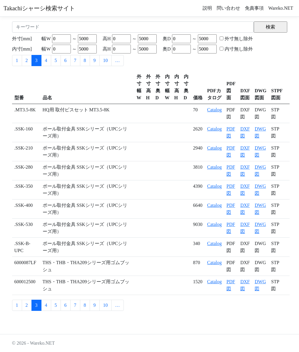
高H (107, 38)
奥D (167, 38)
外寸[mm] (22, 38)
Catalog (214, 109)
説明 (207, 8)
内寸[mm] (22, 48)
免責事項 (254, 8)
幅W (46, 38)
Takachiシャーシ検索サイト (39, 8)
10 (105, 60)
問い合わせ (228, 8)
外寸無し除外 (239, 38)
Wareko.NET (280, 8)
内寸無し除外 (239, 48)
